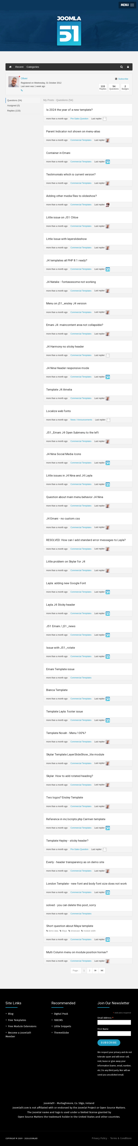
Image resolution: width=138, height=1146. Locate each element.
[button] (127, 5)
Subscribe (121, 79)
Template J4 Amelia (59, 389)
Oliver (24, 78)
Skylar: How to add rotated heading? (69, 776)
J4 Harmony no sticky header (65, 346)
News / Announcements (81, 420)
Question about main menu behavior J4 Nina (74, 497)
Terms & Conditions (121, 1138)
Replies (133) (13, 110)
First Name (102, 1029)
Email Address (105, 1017)
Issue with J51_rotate (60, 647)
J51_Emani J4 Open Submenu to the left (72, 432)
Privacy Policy (99, 1138)
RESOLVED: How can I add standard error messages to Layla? (86, 540)
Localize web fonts (58, 411)
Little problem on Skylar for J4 (65, 561)
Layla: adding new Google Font (66, 583)
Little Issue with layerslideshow (66, 239)
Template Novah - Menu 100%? (66, 733)
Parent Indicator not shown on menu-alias (73, 131)
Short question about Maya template (69, 926)
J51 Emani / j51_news (60, 626)
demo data (52, 931)
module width (88, 931)
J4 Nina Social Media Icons (63, 454)
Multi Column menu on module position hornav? (77, 952)
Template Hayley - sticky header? (67, 840)
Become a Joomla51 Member (18, 1034)
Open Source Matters (112, 1107)
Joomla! (36, 1112)
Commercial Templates (80, 140)
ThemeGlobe (61, 1032)
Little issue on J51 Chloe (62, 217)
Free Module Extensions (22, 1026)
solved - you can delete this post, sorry (71, 905)
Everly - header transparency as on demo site (75, 862)
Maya (63, 931)
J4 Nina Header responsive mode (67, 368)
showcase (74, 931)
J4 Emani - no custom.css (63, 518)
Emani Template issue (60, 669)
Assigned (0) (13, 105)
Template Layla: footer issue (64, 711)
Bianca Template (57, 690)
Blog (10, 1013)
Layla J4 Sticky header (60, 604)
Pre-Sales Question (79, 118)
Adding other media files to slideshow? (71, 196)
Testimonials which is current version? (71, 174)
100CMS (58, 1020)
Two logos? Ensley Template (64, 797)
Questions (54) (14, 100)
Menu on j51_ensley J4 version (66, 303)
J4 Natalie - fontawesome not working (71, 282)
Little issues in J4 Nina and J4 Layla (69, 475)
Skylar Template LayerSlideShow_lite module (75, 754)
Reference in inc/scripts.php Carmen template (75, 819)
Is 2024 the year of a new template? (69, 109)
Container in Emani (58, 153)
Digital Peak (61, 1013)
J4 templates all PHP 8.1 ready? (66, 260)
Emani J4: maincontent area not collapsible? (74, 325)
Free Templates (17, 1020)
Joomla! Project (86, 1107)
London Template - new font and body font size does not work (86, 883)
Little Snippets (62, 1026)
